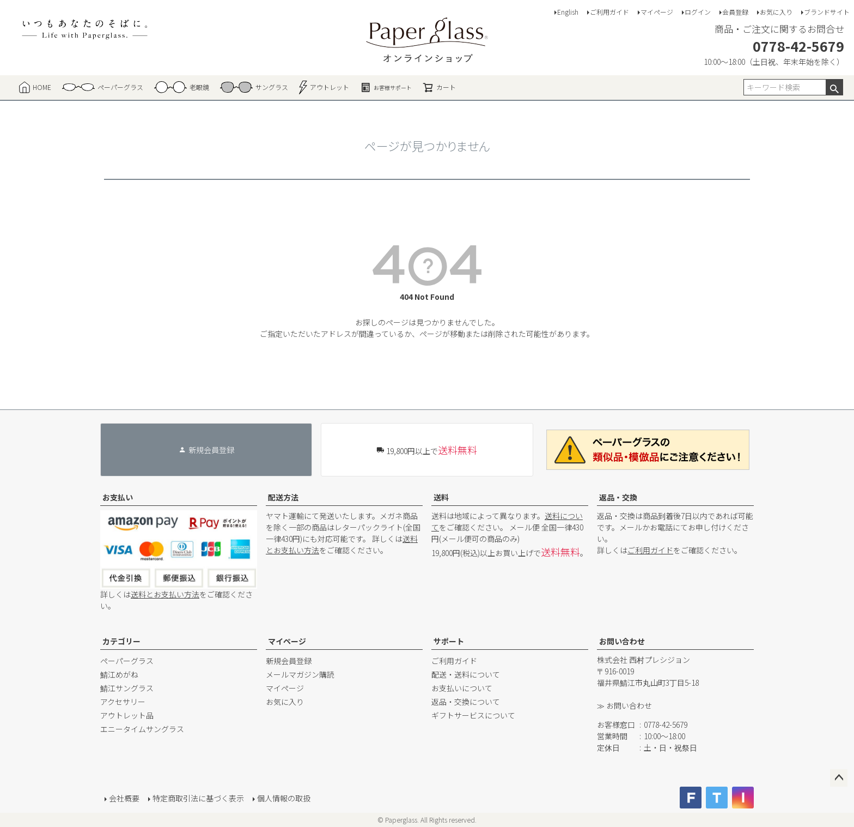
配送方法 (283, 497)
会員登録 (735, 11)
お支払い (117, 497)
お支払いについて (461, 688)
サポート (449, 641)
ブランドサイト (827, 11)
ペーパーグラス (127, 660)
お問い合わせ (622, 641)
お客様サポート (386, 87)
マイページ (656, 11)
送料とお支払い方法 (165, 594)
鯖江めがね (119, 674)
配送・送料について (465, 674)
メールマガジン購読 (300, 674)
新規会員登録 (289, 660)
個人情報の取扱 (283, 798)
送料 (441, 497)
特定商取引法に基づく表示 (198, 798)
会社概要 (124, 798)
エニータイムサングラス (142, 728)
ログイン (698, 11)
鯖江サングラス (127, 688)
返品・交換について (465, 701)
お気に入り (776, 11)
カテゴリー (121, 641)
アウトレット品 (127, 715)
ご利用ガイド (609, 11)
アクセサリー (122, 701)
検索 (834, 87)
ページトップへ (838, 778)
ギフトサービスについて (473, 715)
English (567, 11)
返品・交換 (618, 497)
